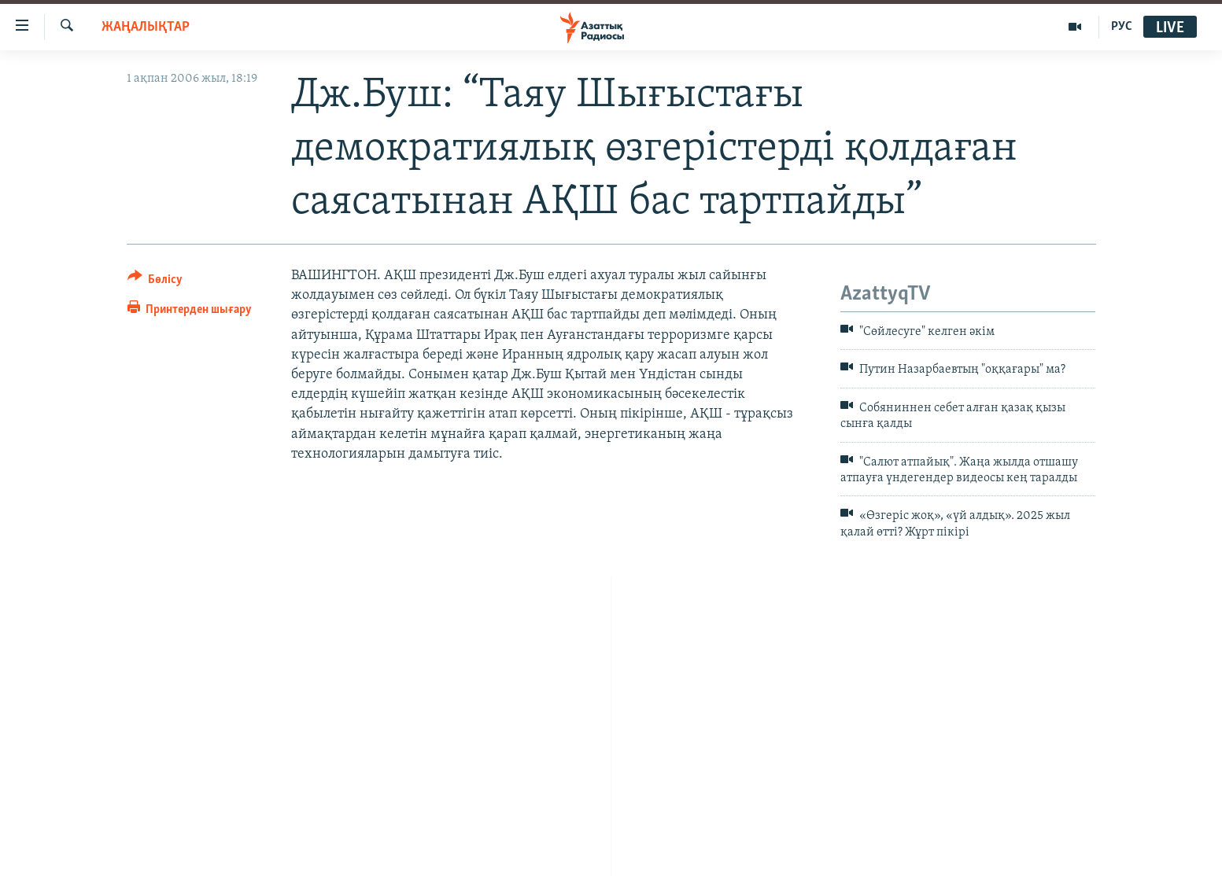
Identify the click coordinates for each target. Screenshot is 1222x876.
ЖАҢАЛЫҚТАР (146, 27)
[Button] (155, 282)
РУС (1121, 26)
